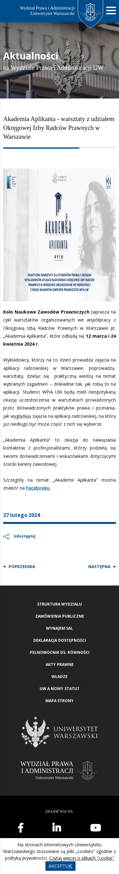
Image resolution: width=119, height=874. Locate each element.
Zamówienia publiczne (59, 616)
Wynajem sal (59, 628)
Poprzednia (22, 566)
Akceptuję (60, 866)
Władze (59, 676)
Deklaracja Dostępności (59, 640)
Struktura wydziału (59, 604)
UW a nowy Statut (60, 688)
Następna (99, 566)
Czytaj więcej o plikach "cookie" (81, 858)
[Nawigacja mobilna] (111, 10)
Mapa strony (59, 700)
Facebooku (38, 488)
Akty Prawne (60, 664)
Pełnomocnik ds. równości (59, 652)
